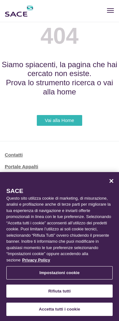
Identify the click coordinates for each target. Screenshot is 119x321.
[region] (59, 246)
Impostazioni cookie (59, 272)
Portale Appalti (21, 166)
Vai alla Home (59, 120)
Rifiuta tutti (59, 291)
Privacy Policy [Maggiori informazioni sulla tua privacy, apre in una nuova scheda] (36, 260)
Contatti (14, 154)
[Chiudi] (111, 181)
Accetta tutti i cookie (59, 309)
